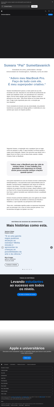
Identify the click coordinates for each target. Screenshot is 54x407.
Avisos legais (21, 405)
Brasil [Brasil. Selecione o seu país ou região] (2, 401)
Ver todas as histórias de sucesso (27, 294)
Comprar (50, 14)
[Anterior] (2, 247)
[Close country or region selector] (52, 1)
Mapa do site (27, 405)
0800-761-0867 (42, 396)
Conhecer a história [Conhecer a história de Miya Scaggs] (11, 264)
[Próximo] (51, 247)
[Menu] (52, 11)
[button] (15, 6)
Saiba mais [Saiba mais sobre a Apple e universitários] (27, 358)
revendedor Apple (25, 396)
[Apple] (1, 11)
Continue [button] (34, 6)
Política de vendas (14, 405)
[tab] (22, 269)
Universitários (5, 14)
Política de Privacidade (5, 405)
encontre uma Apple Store (16, 396)
